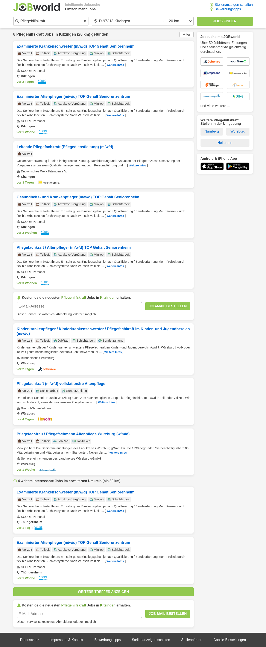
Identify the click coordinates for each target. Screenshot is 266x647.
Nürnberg (211, 131)
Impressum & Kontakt (66, 640)
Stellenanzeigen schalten (234, 4)
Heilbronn (224, 143)
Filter (186, 34)
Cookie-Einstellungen (229, 640)
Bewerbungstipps (228, 9)
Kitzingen (67, 34)
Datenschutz (29, 640)
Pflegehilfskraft (30, 34)
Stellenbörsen (191, 640)
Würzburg (237, 131)
